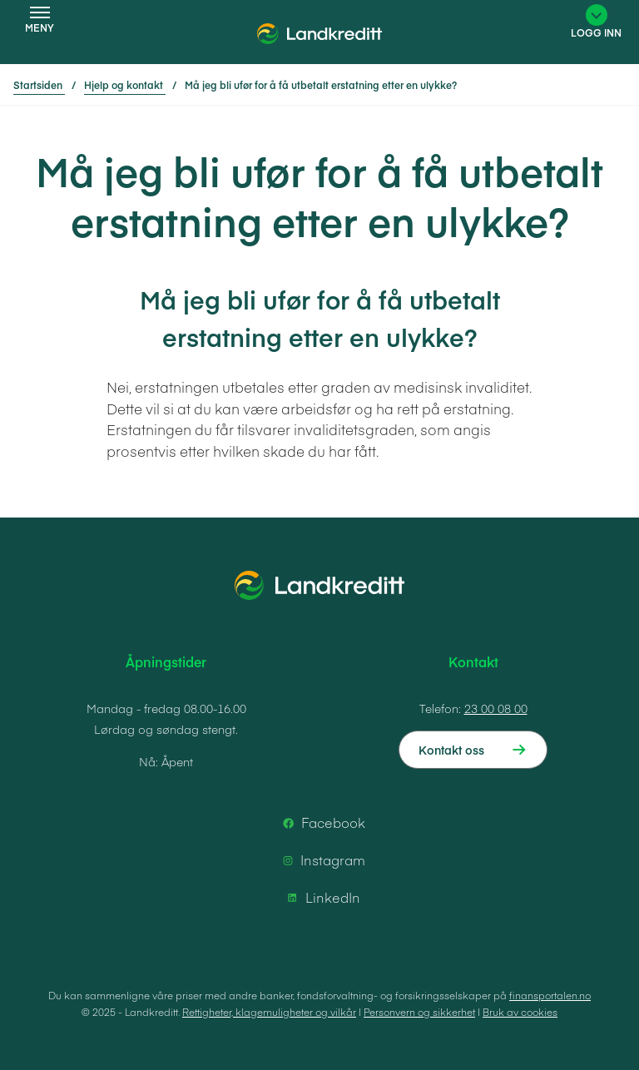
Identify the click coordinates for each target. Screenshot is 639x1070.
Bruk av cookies (520, 1011)
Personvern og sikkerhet (419, 1011)
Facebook (321, 823)
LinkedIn (321, 898)
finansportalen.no (550, 995)
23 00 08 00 (496, 708)
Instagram (321, 860)
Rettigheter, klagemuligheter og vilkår (269, 1011)
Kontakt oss (451, 749)
